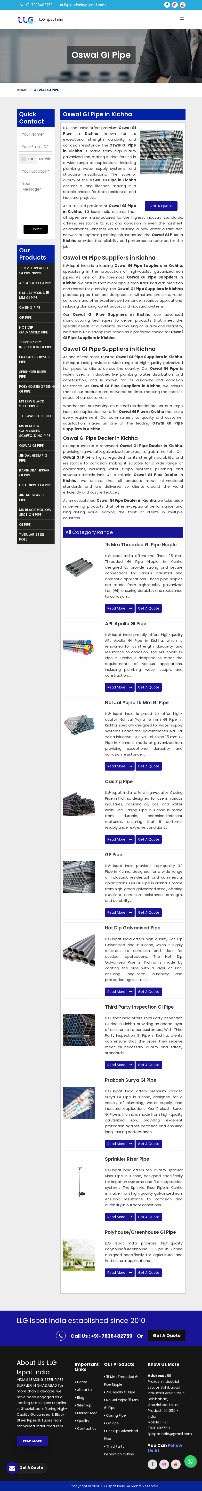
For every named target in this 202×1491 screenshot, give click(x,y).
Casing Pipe (29, 307)
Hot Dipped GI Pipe (35, 485)
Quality (82, 1420)
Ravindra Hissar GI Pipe (34, 473)
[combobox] (28, 159)
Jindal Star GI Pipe (32, 497)
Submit (36, 229)
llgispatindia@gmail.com (83, 4)
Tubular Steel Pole (31, 537)
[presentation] (48, 213)
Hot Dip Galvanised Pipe (33, 330)
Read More (119, 608)
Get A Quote (161, 205)
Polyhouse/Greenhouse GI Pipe (37, 389)
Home (22, 89)
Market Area (86, 1413)
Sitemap (83, 1405)
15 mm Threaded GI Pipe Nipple (33, 270)
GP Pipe (25, 317)
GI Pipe (25, 524)
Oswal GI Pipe (31, 445)
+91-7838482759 (36, 4)
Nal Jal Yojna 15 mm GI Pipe (34, 295)
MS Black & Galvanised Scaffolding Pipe (34, 431)
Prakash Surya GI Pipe (35, 359)
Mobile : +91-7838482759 (159, 1425)
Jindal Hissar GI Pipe (33, 458)
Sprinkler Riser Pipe (32, 374)
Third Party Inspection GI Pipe (35, 344)
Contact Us (85, 1428)
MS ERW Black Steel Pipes (31, 404)
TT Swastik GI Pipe (35, 416)
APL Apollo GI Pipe (35, 282)
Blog (79, 1397)
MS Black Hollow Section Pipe (35, 512)
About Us (83, 1389)
